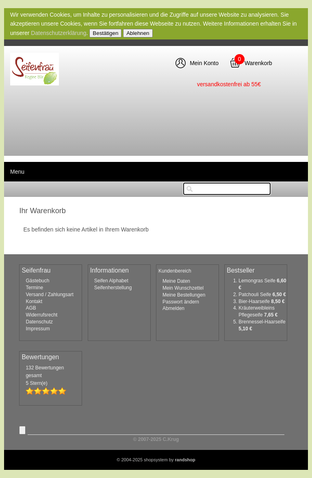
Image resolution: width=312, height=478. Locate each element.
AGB (31, 308)
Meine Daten (176, 281)
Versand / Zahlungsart (49, 294)
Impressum (38, 329)
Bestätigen (105, 33)
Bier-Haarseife (254, 301)
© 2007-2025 (156, 439)
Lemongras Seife (257, 281)
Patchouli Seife (255, 294)
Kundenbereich (174, 271)
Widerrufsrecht (41, 315)
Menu (17, 171)
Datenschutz (39, 322)
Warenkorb (258, 63)
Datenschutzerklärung (58, 33)
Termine (34, 287)
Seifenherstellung (113, 287)
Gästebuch (37, 281)
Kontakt (34, 301)
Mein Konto (204, 63)
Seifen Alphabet (111, 281)
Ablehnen (137, 33)
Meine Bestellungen (183, 295)
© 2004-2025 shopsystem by (156, 459)
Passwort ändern (180, 302)
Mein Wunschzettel (183, 288)
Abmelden (173, 308)
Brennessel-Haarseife (261, 322)
